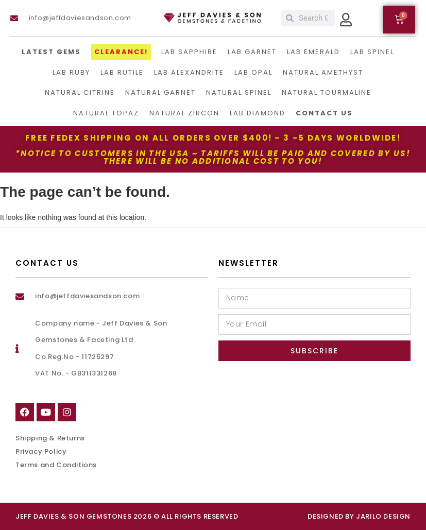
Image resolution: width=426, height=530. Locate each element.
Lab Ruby (71, 72)
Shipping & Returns (50, 438)
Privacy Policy (40, 451)
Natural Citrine (80, 92)
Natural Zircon (184, 113)
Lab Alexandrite (189, 72)
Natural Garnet (160, 92)
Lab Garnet (252, 52)
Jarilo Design (383, 516)
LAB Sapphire (189, 52)
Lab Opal (253, 72)
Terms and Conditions (56, 465)
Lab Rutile (122, 72)
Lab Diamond (257, 113)
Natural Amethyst (323, 72)
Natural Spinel (238, 92)
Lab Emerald (313, 52)
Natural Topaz (106, 113)
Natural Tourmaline (326, 92)
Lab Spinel (372, 52)
